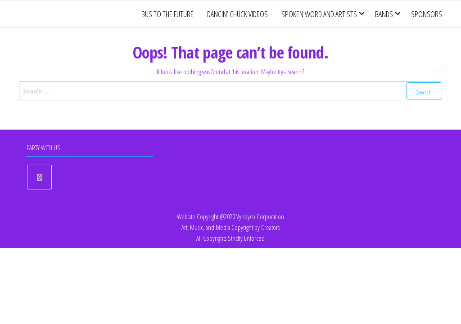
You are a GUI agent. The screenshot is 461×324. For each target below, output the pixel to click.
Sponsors (426, 14)
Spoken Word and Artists (319, 14)
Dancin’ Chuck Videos (237, 14)
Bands (384, 14)
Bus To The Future (167, 14)
